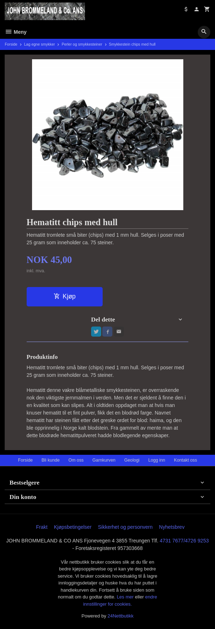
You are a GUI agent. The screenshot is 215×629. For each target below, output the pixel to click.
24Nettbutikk (121, 616)
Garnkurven (104, 460)
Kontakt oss (185, 460)
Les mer (126, 597)
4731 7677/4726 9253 (184, 541)
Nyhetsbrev (172, 527)
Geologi (131, 460)
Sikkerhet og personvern (125, 527)
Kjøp (65, 296)
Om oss (76, 460)
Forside (11, 44)
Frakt (42, 527)
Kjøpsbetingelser (72, 527)
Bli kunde (50, 460)
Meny (16, 32)
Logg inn (156, 460)
